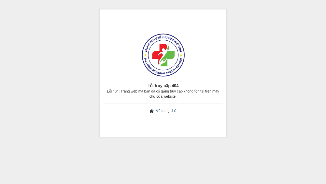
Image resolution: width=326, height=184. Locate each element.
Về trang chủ (166, 111)
